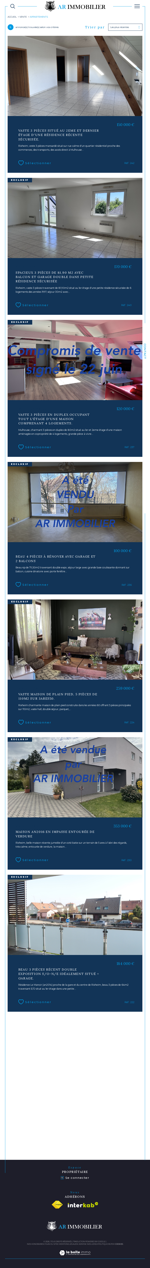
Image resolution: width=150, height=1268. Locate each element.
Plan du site (51, 1243)
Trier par (95, 27)
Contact (145, 351)
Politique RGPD (105, 1243)
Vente (23, 17)
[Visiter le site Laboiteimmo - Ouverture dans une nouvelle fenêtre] (75, 1256)
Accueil (12, 17)
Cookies (119, 1244)
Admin (82, 1243)
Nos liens (91, 1243)
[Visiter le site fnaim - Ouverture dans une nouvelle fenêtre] (57, 1204)
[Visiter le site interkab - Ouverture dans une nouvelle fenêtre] (83, 1204)
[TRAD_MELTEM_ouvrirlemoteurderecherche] (12, 6)
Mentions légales (68, 1243)
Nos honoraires (35, 1243)
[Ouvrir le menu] (137, 6)
